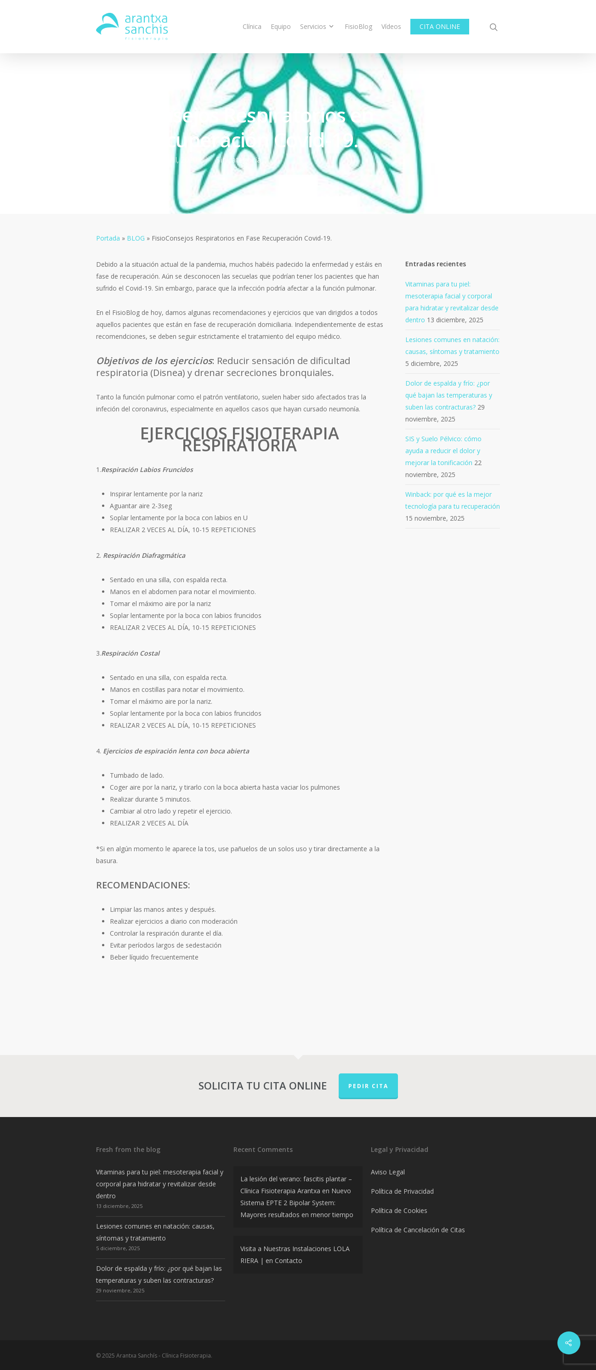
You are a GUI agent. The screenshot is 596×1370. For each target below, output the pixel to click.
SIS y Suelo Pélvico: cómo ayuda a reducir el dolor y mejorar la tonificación (443, 450)
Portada (108, 238)
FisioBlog (358, 26)
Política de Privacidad (402, 1191)
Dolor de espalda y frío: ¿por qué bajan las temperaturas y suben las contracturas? (448, 395)
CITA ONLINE (440, 26)
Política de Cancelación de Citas (418, 1229)
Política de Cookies (399, 1210)
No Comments (459, 145)
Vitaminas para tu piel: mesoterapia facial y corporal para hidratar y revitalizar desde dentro (159, 1184)
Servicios (317, 26)
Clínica (252, 26)
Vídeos (391, 26)
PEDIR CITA (368, 1086)
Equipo (281, 26)
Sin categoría (238, 160)
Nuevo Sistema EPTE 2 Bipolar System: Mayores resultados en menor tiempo (296, 1202)
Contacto (288, 1260)
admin (121, 160)
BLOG (136, 238)
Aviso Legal (388, 1172)
